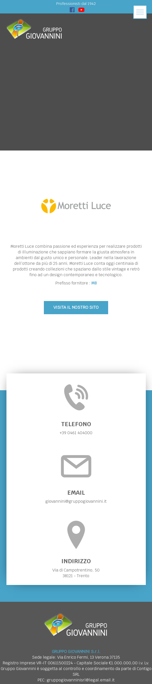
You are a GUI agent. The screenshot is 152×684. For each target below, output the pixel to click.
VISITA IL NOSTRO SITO (76, 307)
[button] (140, 12)
